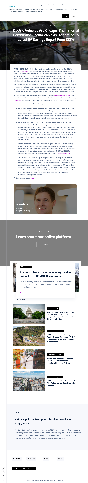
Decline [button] (74, 16)
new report (25, 71)
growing (18, 100)
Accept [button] (66, 16)
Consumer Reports (63, 153)
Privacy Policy (13, 6)
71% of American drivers (62, 95)
